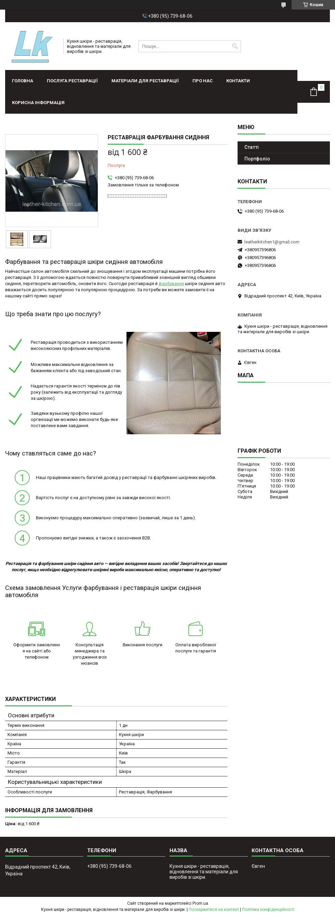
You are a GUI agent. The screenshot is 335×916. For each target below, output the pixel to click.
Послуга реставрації (72, 80)
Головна (22, 80)
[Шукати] (235, 46)
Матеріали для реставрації (145, 80)
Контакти (238, 80)
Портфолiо (257, 158)
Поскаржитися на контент (214, 909)
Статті (251, 147)
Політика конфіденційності (268, 909)
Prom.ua (200, 903)
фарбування (171, 283)
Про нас (202, 80)
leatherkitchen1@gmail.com (271, 241)
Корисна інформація (38, 102)
